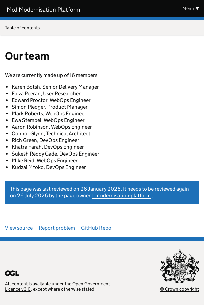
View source (19, 228)
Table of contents (102, 28)
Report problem (57, 228)
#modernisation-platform (121, 195)
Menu (188, 8)
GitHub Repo (96, 228)
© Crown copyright (179, 289)
